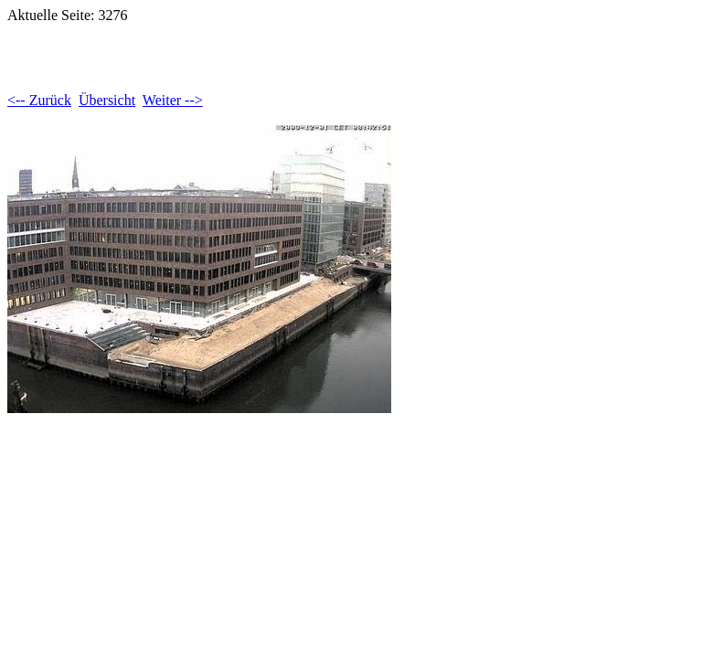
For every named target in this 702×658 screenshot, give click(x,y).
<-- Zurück (39, 100)
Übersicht (107, 100)
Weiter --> (173, 100)
